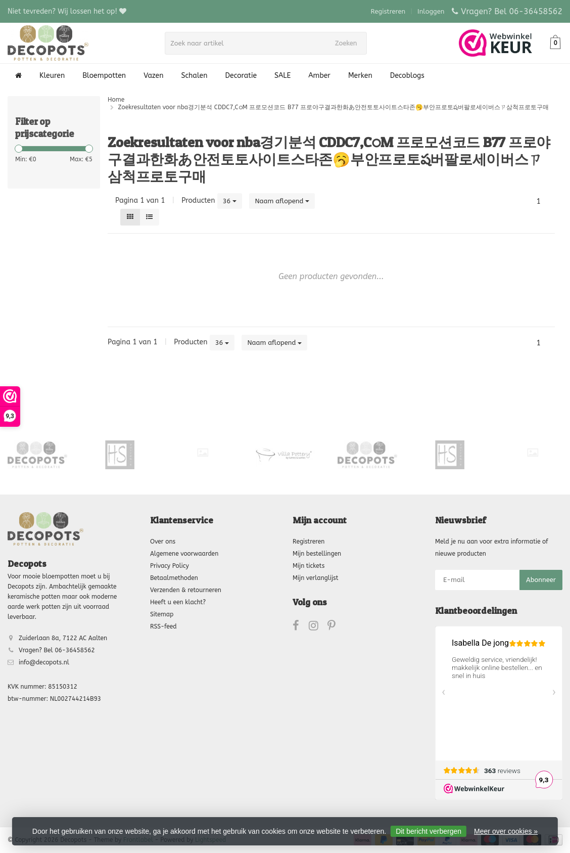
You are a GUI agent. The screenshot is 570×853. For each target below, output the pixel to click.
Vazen (153, 75)
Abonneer (541, 579)
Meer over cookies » (506, 831)
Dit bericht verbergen (428, 831)
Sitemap (161, 614)
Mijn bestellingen (317, 553)
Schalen (194, 75)
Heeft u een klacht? (178, 602)
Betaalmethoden (174, 577)
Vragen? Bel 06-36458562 (511, 11)
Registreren (388, 11)
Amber (319, 75)
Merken (360, 75)
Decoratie (241, 75)
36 (230, 201)
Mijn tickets (308, 565)
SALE (282, 75)
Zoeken (349, 43)
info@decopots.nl (44, 662)
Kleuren (52, 75)
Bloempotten (104, 75)
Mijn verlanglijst (315, 577)
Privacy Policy (169, 565)
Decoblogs (407, 75)
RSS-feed (163, 626)
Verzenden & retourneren (185, 590)
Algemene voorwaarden (184, 553)
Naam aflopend (282, 201)
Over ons (162, 541)
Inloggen (430, 11)
